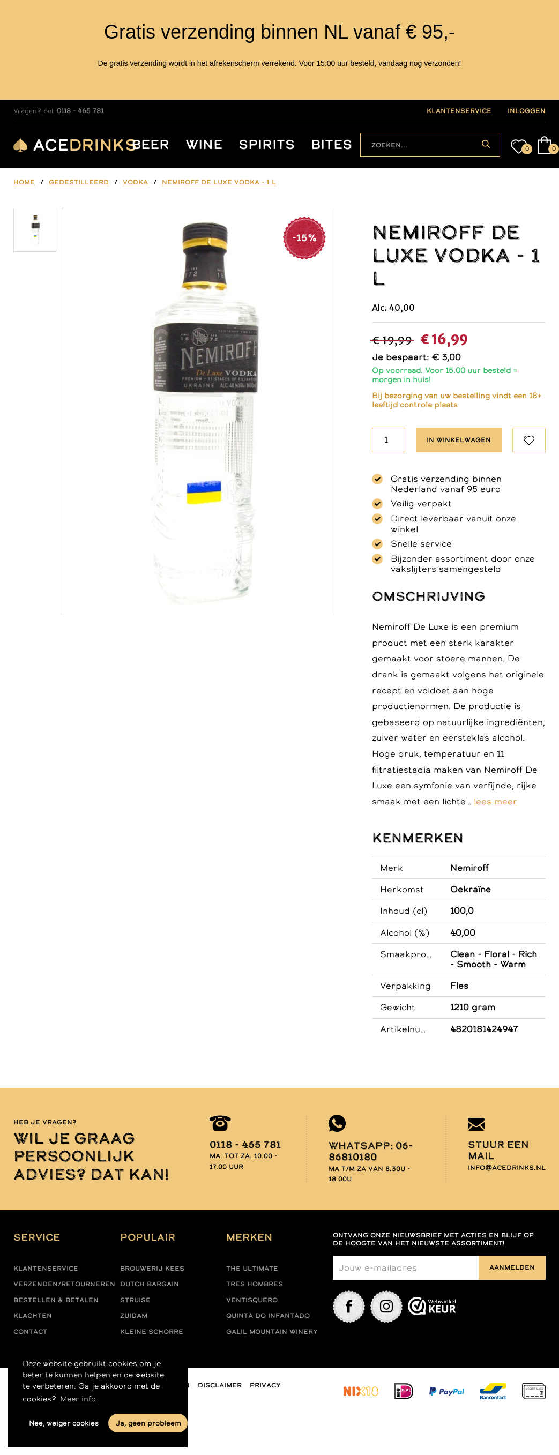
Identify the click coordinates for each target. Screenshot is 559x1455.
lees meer (495, 801)
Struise (135, 1300)
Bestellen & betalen (56, 1300)
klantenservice (459, 111)
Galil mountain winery (272, 1331)
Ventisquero (252, 1300)
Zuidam (133, 1315)
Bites (331, 145)
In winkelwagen (459, 440)
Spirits (266, 145)
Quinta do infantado (268, 1315)
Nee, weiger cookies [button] (64, 1423)
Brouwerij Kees (152, 1268)
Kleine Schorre (151, 1331)
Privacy (265, 1385)
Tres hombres (254, 1284)
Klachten (32, 1315)
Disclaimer (220, 1385)
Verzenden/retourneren (64, 1284)
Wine (203, 145)
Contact (30, 1331)
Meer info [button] (78, 1398)
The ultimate (252, 1268)
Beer (150, 145)
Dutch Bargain (149, 1284)
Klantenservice (45, 1268)
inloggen (527, 111)
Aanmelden (512, 1267)
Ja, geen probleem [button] (148, 1423)
